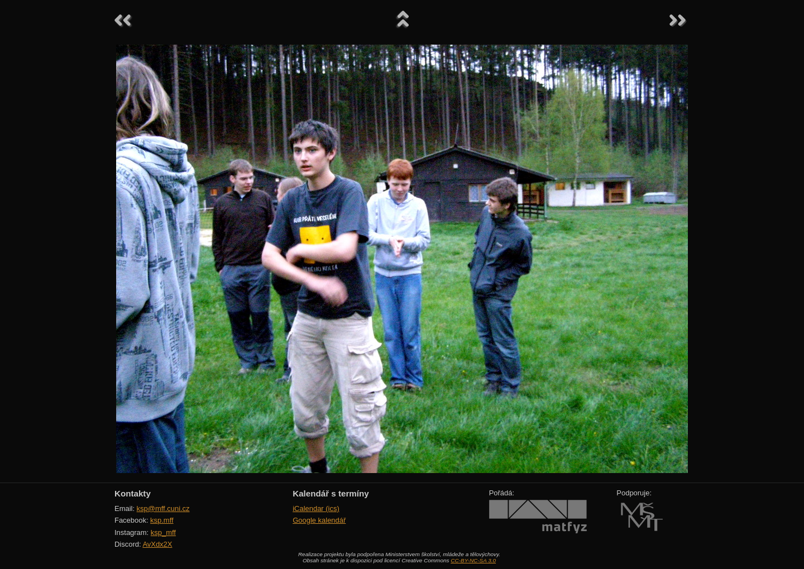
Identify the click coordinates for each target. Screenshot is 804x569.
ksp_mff (163, 532)
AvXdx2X (157, 544)
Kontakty (132, 493)
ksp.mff (162, 520)
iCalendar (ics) (316, 508)
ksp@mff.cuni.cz (163, 508)
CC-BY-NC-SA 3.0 (473, 560)
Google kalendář (319, 520)
